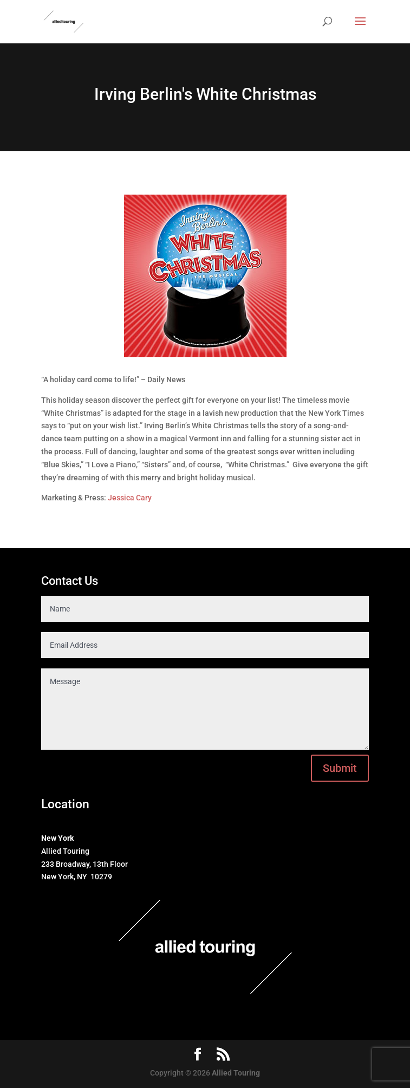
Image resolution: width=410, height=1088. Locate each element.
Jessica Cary (130, 497)
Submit (340, 768)
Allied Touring (236, 1072)
